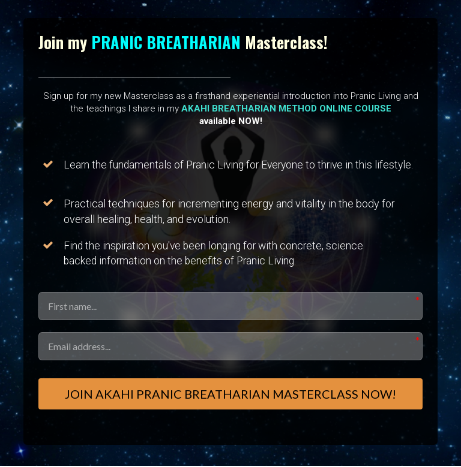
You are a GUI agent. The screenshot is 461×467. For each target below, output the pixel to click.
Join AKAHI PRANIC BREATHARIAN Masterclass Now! (230, 394)
